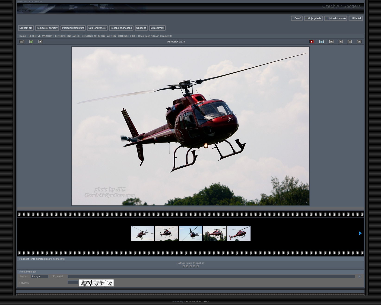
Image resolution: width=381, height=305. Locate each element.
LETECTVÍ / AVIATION (41, 36)
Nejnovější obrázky (47, 28)
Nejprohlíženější (97, 28)
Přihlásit (357, 18)
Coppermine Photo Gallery (196, 301)
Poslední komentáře (73, 28)
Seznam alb (25, 28)
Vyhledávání (157, 28)
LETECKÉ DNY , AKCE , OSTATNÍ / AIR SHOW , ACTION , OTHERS (91, 36)
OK (359, 276)
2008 (132, 36)
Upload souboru (337, 18)
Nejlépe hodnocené (121, 28)
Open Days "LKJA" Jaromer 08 (155, 36)
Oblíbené (141, 28)
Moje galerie (314, 18)
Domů (298, 18)
